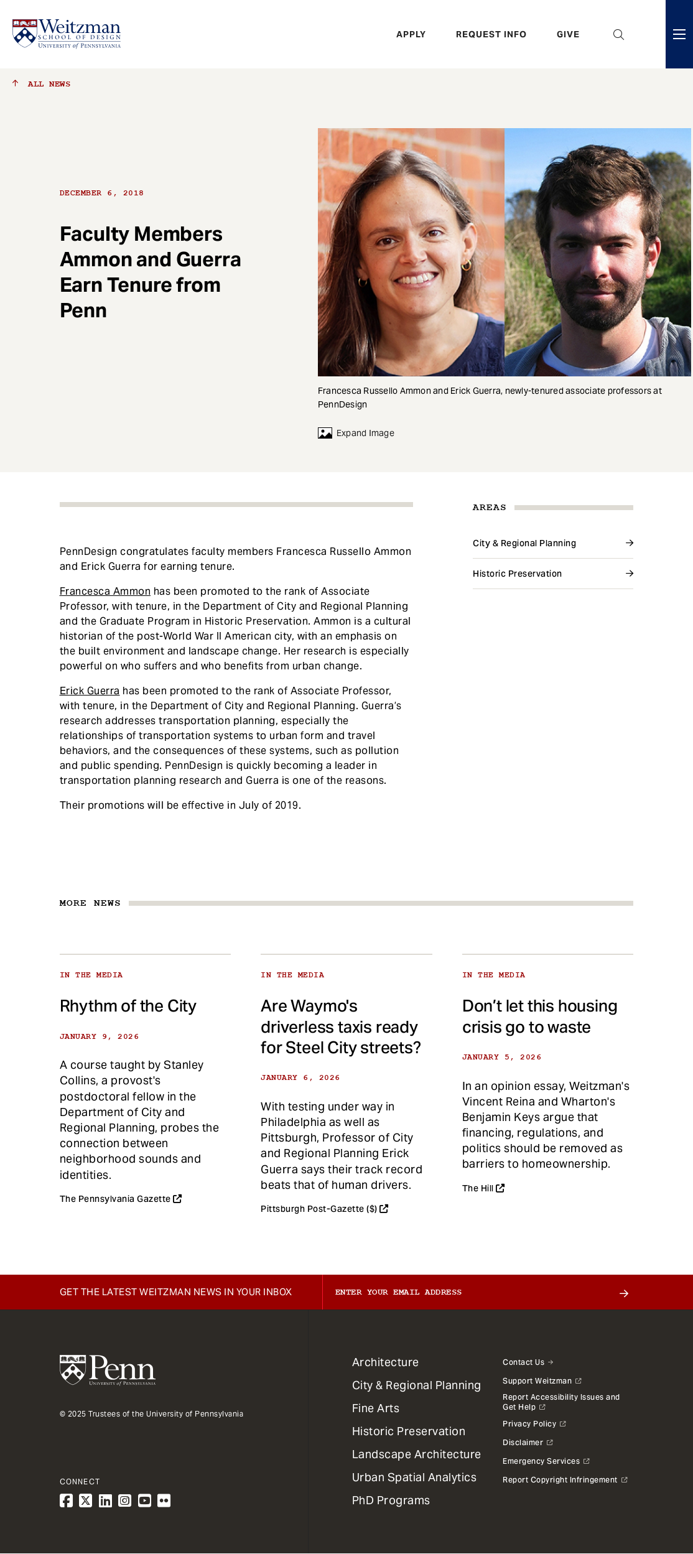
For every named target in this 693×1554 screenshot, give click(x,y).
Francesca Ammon (105, 591)
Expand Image (356, 433)
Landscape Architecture (416, 1454)
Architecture (385, 1362)
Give (568, 34)
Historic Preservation (517, 573)
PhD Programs (391, 1500)
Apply (411, 34)
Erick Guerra (90, 690)
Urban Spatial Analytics (414, 1477)
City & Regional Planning (524, 543)
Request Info (491, 34)
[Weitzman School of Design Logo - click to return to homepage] (66, 34)
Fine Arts (376, 1408)
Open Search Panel (619, 34)
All (41, 84)
